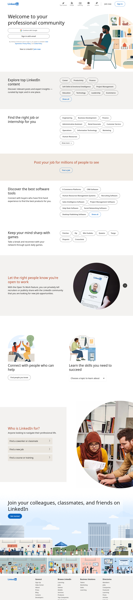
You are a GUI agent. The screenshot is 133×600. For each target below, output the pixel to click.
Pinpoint (65, 239)
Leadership (95, 93)
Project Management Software (102, 202)
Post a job (66, 170)
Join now (107, 4)
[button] (28, 30)
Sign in (120, 4)
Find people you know (19, 377)
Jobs (59, 585)
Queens (102, 233)
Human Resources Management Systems (78, 196)
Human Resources (69, 136)
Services (61, 592)
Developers (39, 597)
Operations (66, 130)
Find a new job (30, 449)
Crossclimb (79, 239)
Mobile (60, 590)
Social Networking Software (95, 208)
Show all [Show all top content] (65, 99)
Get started (15, 516)
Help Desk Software (70, 208)
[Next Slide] (125, 285)
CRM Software (92, 189)
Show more (67, 143)
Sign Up (38, 582)
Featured (106, 590)
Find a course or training (30, 457)
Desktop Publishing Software (74, 214)
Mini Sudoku (88, 233)
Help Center (39, 585)
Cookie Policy (38, 43)
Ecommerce (111, 93)
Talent (82, 582)
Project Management (104, 86)
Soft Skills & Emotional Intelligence (76, 86)
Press (37, 590)
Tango (113, 233)
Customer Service (114, 124)
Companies (107, 587)
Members (106, 582)
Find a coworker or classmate (30, 441)
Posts (105, 595)
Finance (92, 80)
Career (65, 80)
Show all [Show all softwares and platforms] (95, 214)
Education (66, 93)
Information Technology (87, 130)
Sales (82, 587)
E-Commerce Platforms (71, 189)
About (37, 587)
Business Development (87, 118)
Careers (38, 595)
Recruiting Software (109, 196)
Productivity (78, 80)
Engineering (67, 118)
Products (61, 595)
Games (60, 587)
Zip (76, 233)
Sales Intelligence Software (73, 202)
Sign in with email (29, 36)
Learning (61, 582)
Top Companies (63, 597)
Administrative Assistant (72, 124)
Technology (81, 93)
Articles (105, 597)
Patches (65, 233)
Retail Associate (94, 124)
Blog (37, 592)
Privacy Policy (27, 43)
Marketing (107, 130)
